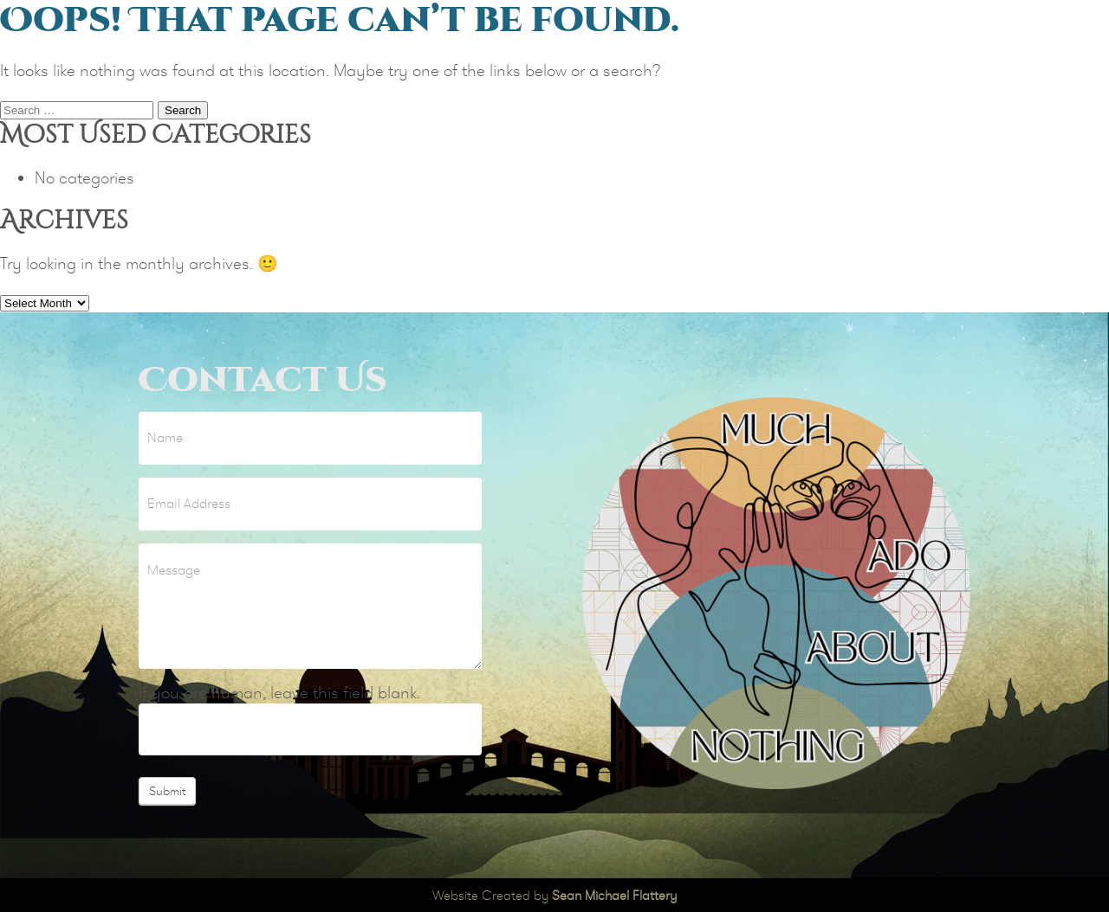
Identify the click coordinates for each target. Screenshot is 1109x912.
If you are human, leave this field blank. (279, 692)
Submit (167, 791)
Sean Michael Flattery (614, 895)
